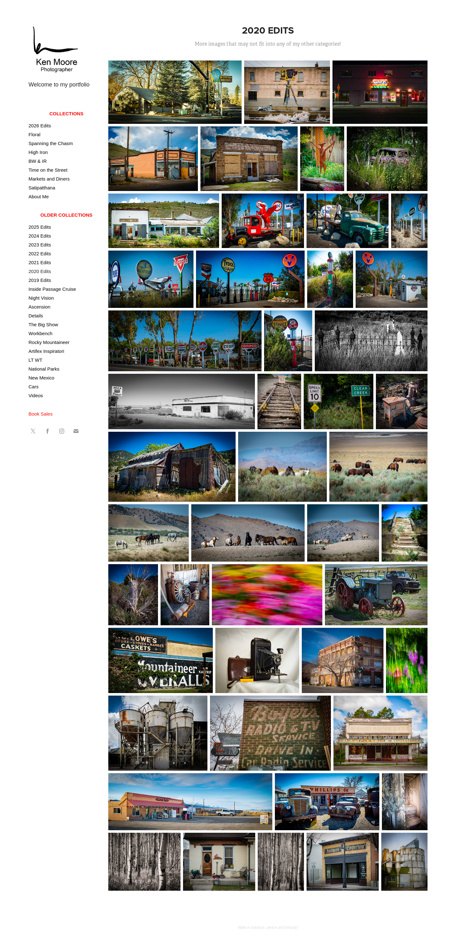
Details (35, 315)
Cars (33, 386)
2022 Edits (39, 253)
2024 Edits (39, 236)
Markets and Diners (49, 179)
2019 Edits (39, 280)
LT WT (35, 360)
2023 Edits (39, 244)
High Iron (38, 152)
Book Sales (40, 414)
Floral (34, 134)
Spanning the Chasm (50, 143)
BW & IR (37, 161)
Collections (66, 113)
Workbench (40, 333)
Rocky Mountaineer (48, 342)
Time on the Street (47, 170)
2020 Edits (39, 271)
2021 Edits (39, 262)
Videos (35, 395)
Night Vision (41, 298)
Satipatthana (41, 187)
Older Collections (66, 215)
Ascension (39, 306)
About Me (38, 196)
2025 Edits (39, 227)
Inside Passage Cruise (52, 289)
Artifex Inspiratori (46, 351)
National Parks (44, 369)
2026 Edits (39, 125)
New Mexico (41, 377)
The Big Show (43, 324)
